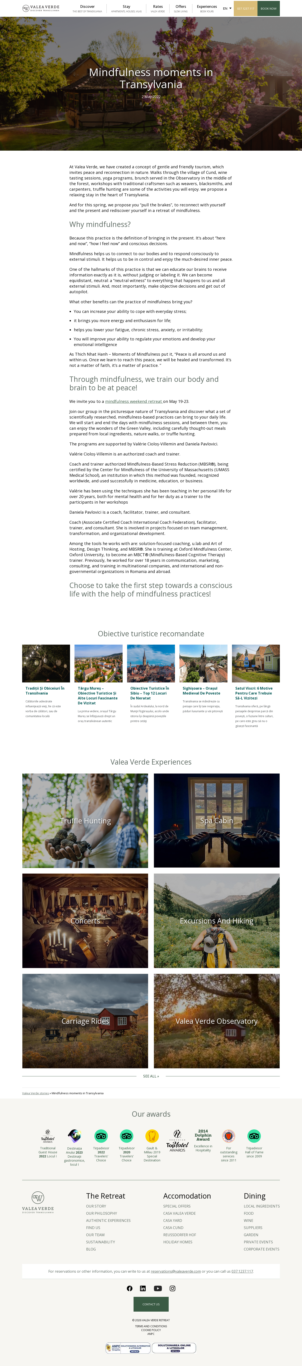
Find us (93, 1227)
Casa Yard (172, 1220)
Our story (96, 1206)
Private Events (258, 1242)
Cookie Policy (151, 1330)
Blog (91, 1249)
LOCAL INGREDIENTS (262, 1206)
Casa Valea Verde (179, 1213)
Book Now (268, 8)
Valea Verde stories (35, 1093)
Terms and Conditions (151, 1326)
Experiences (207, 8)
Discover (87, 8)
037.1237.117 (245, 8)
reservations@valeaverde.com (176, 1271)
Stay (126, 8)
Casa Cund (173, 1227)
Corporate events (261, 1249)
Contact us (151, 1304)
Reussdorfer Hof (179, 1234)
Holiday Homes (177, 1242)
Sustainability (100, 1242)
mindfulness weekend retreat (134, 401)
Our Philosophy (101, 1213)
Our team (95, 1234)
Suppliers (253, 1227)
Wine (248, 1220)
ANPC (151, 1334)
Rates (158, 8)
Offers (181, 8)
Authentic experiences (108, 1220)
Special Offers (177, 1206)
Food (249, 1213)
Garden (251, 1234)
